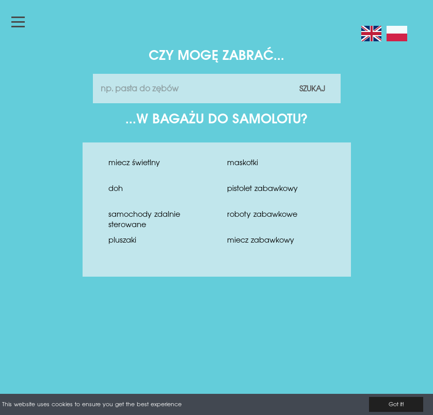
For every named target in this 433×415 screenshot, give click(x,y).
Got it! (396, 404)
